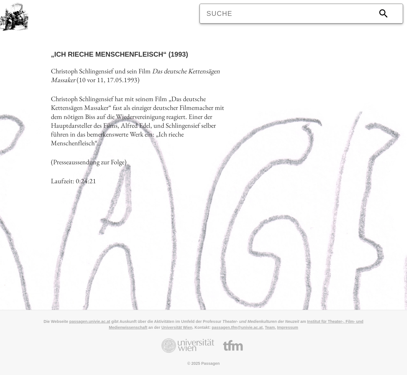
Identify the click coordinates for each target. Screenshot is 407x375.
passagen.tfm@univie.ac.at (237, 327)
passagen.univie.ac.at (89, 321)
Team (270, 327)
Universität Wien (176, 327)
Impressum (287, 327)
